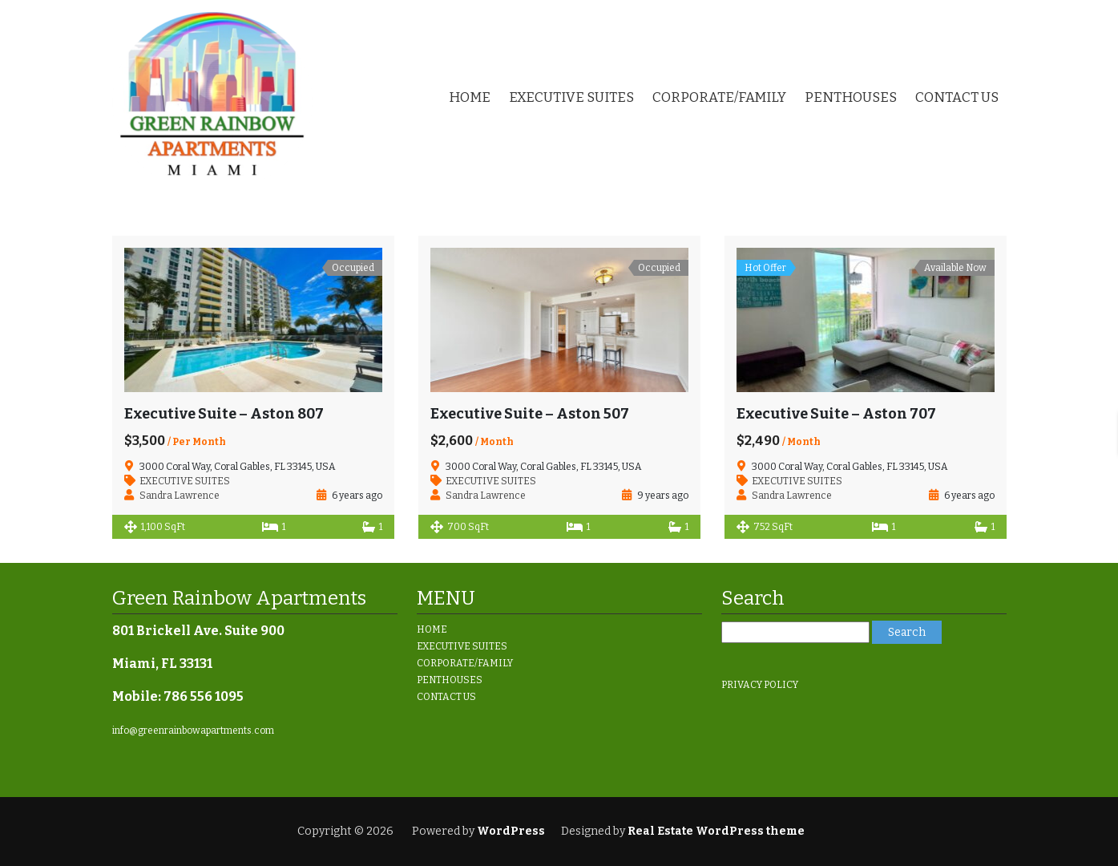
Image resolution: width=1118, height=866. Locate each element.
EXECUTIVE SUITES (571, 97)
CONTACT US (957, 97)
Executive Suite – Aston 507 (529, 414)
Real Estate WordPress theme (715, 831)
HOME (469, 97)
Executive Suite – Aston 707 (836, 414)
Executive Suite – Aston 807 (224, 414)
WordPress (511, 831)
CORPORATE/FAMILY (719, 97)
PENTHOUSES (851, 97)
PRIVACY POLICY (759, 684)
